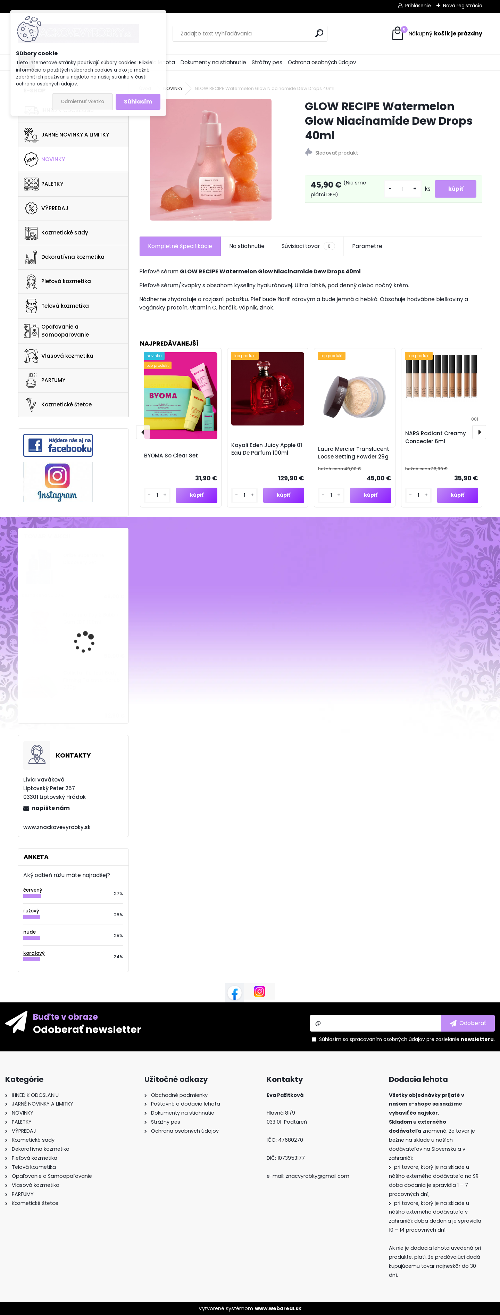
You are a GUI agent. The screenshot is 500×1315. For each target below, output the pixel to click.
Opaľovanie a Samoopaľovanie (56, 330)
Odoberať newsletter (87, 1029)
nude (29, 932)
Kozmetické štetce (58, 404)
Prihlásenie (418, 5)
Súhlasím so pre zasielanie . (407, 1039)
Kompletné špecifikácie (180, 246)
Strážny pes (267, 62)
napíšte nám (51, 808)
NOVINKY (44, 159)
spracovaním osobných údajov (387, 1039)
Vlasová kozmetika (58, 356)
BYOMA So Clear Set (171, 455)
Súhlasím (138, 102)
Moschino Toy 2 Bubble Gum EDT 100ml (91, 618)
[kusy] (401, 189)
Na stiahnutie (247, 246)
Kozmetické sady (56, 232)
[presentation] (143, 432)
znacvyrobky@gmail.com (317, 1176)
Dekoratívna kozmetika (64, 257)
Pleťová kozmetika (57, 281)
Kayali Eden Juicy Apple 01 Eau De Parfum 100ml (266, 449)
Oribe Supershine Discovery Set (83, 559)
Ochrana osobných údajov (322, 62)
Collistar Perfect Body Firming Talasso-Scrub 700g (91, 680)
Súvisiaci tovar (308, 246)
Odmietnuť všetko (82, 101)
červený (32, 890)
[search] (319, 33)
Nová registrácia (462, 5)
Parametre (367, 246)
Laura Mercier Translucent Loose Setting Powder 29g (353, 453)
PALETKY (43, 184)
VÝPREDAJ (46, 208)
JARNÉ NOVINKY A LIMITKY (66, 135)
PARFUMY (44, 380)
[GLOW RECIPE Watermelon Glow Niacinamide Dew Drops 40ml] (211, 160)
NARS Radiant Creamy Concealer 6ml (435, 437)
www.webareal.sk (278, 1308)
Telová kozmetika (56, 306)
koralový (34, 953)
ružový (31, 911)
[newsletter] (467, 1023)
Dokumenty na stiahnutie (213, 62)
